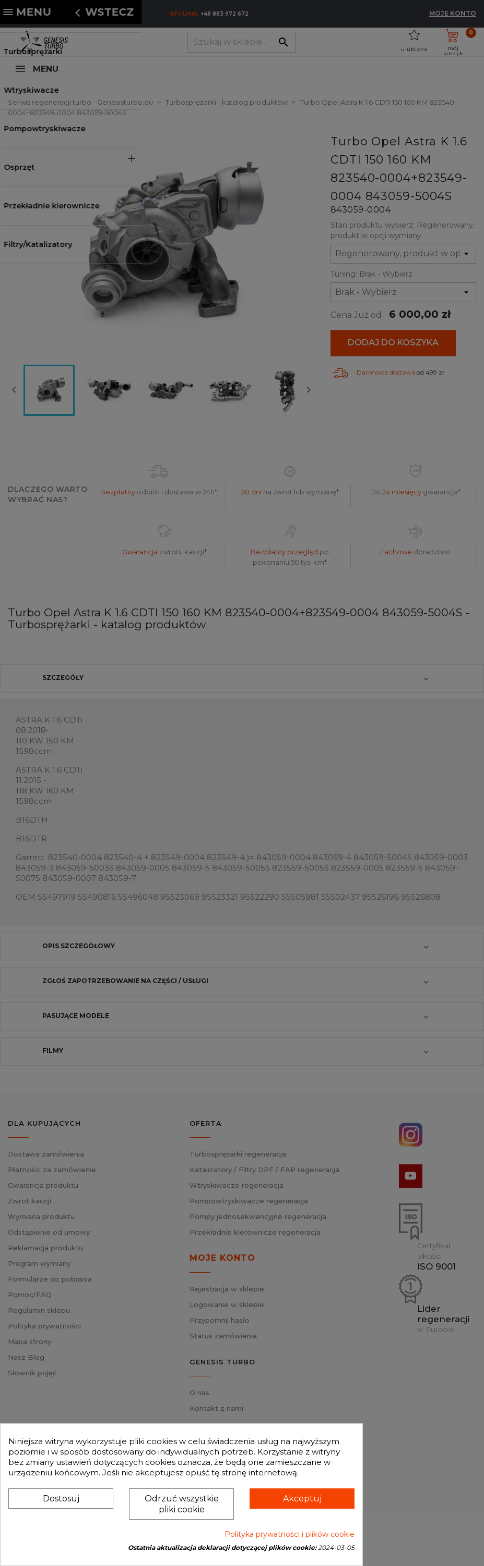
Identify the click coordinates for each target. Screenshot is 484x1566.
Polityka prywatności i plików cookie (290, 1534)
